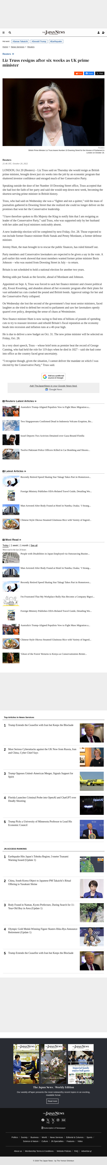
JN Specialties (57, 1141)
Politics (15, 1137)
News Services (56, 1137)
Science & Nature (30, 1141)
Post (80, 73)
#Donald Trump (39, 41)
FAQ (76, 1151)
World (44, 1137)
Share (90, 73)
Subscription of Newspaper (54, 1128)
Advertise (86, 1151)
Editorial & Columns (74, 1137)
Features (70, 1141)
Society (24, 1137)
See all (34, 545)
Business (35, 1137)
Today (6, 545)
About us (18, 1151)
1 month (24, 545)
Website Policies (64, 1151)
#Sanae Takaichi (20, 41)
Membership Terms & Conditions (39, 1151)
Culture (45, 1141)
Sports (89, 1137)
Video (80, 1141)
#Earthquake (56, 41)
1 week (14, 545)
